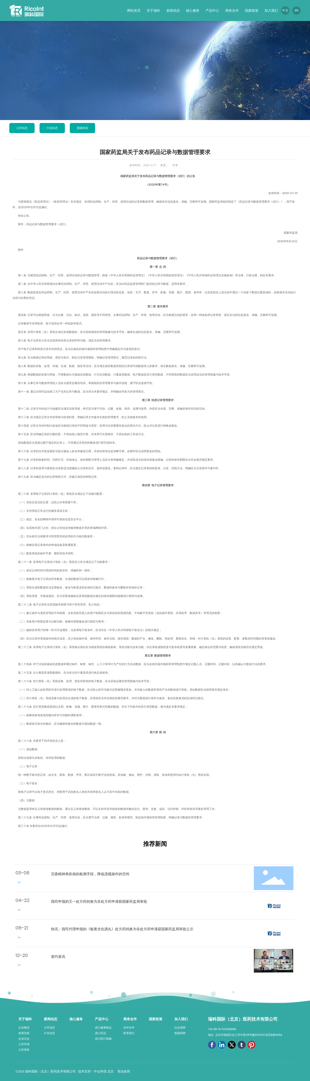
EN (296, 10)
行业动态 (52, 128)
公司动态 (21, 128)
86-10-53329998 (224, 1029)
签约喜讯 (58, 956)
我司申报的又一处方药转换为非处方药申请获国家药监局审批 (99, 901)
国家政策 (82, 128)
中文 (285, 10)
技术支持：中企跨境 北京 (96, 1071)
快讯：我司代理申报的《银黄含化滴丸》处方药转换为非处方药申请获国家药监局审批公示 (122, 929)
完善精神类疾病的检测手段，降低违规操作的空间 (90, 873)
